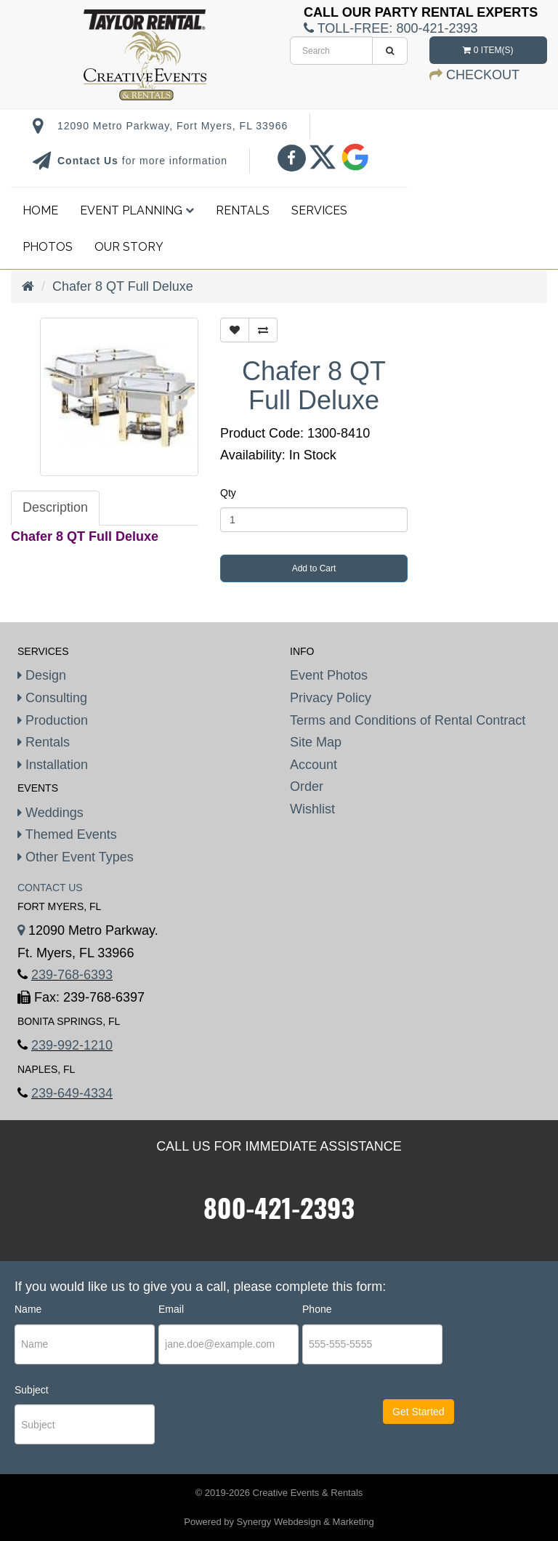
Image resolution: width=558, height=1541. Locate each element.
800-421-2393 (279, 1207)
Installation (52, 764)
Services (319, 210)
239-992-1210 (72, 1045)
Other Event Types (75, 857)
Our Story (128, 247)
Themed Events (67, 834)
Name (28, 1309)
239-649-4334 (72, 1093)
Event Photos (329, 675)
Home (40, 210)
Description (55, 507)
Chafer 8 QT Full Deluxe (122, 286)
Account (313, 764)
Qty (228, 493)
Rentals (243, 210)
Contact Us (89, 160)
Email (171, 1309)
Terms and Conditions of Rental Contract (407, 720)
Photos (48, 247)
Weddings (50, 812)
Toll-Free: (390, 28)
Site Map (315, 742)
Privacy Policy (330, 698)
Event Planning (137, 210)
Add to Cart (314, 568)
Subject (32, 1390)
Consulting (52, 698)
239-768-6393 (72, 974)
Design (41, 675)
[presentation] (246, 1425)
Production (52, 720)
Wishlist (312, 809)
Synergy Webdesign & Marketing (305, 1521)
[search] (331, 50)
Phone (316, 1309)
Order (306, 786)
